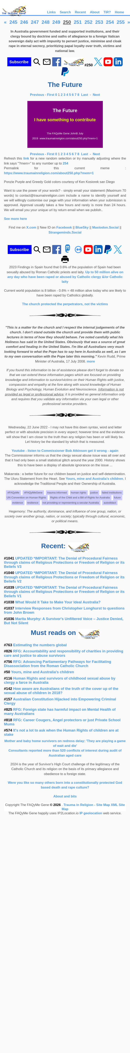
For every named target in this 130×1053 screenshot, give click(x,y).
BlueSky (82, 227)
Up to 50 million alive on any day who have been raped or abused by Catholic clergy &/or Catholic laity (65, 277)
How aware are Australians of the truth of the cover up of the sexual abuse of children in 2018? (61, 691)
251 (78, 22)
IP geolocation (90, 813)
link (26, 158)
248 (46, 22)
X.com (31, 227)
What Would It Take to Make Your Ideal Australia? (58, 602)
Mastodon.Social (105, 227)
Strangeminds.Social (65, 232)
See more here (15, 219)
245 (13, 22)
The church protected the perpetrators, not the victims (65, 304)
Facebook (64, 227)
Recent (80, 12)
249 (56, 22)
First (51, 95)
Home (119, 12)
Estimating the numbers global (40, 645)
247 (35, 22)
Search (65, 12)
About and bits (65, 796)
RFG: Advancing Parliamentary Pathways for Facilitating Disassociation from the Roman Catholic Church (57, 664)
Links (51, 12)
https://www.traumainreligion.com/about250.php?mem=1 (49, 173)
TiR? (107, 12)
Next (96, 95)
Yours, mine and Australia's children (94, 479)
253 (99, 22)
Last (85, 95)
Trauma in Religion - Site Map (87, 805)
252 (88, 22)
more (91, 361)
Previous (37, 95)
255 (121, 22)
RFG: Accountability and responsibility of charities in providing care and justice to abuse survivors (63, 653)
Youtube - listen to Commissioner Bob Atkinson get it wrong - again (65, 451)
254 (110, 22)
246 (24, 22)
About (94, 12)
